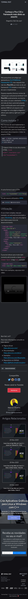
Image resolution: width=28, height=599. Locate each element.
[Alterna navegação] (25, 2)
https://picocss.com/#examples (14, 358)
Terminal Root (6, 2)
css (2, 368)
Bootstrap (8, 218)
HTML (23, 100)
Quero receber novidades (19, 552)
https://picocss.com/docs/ (12, 353)
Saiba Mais (14, 517)
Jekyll (10, 596)
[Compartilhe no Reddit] (12, 379)
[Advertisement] (14, 40)
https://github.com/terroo (14, 412)
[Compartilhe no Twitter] (9, 379)
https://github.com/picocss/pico (14, 363)
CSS (10, 87)
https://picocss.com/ (11, 348)
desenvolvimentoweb (10, 368)
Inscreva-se (14, 390)
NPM (21, 198)
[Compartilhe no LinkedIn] (19, 379)
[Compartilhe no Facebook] (16, 379)
